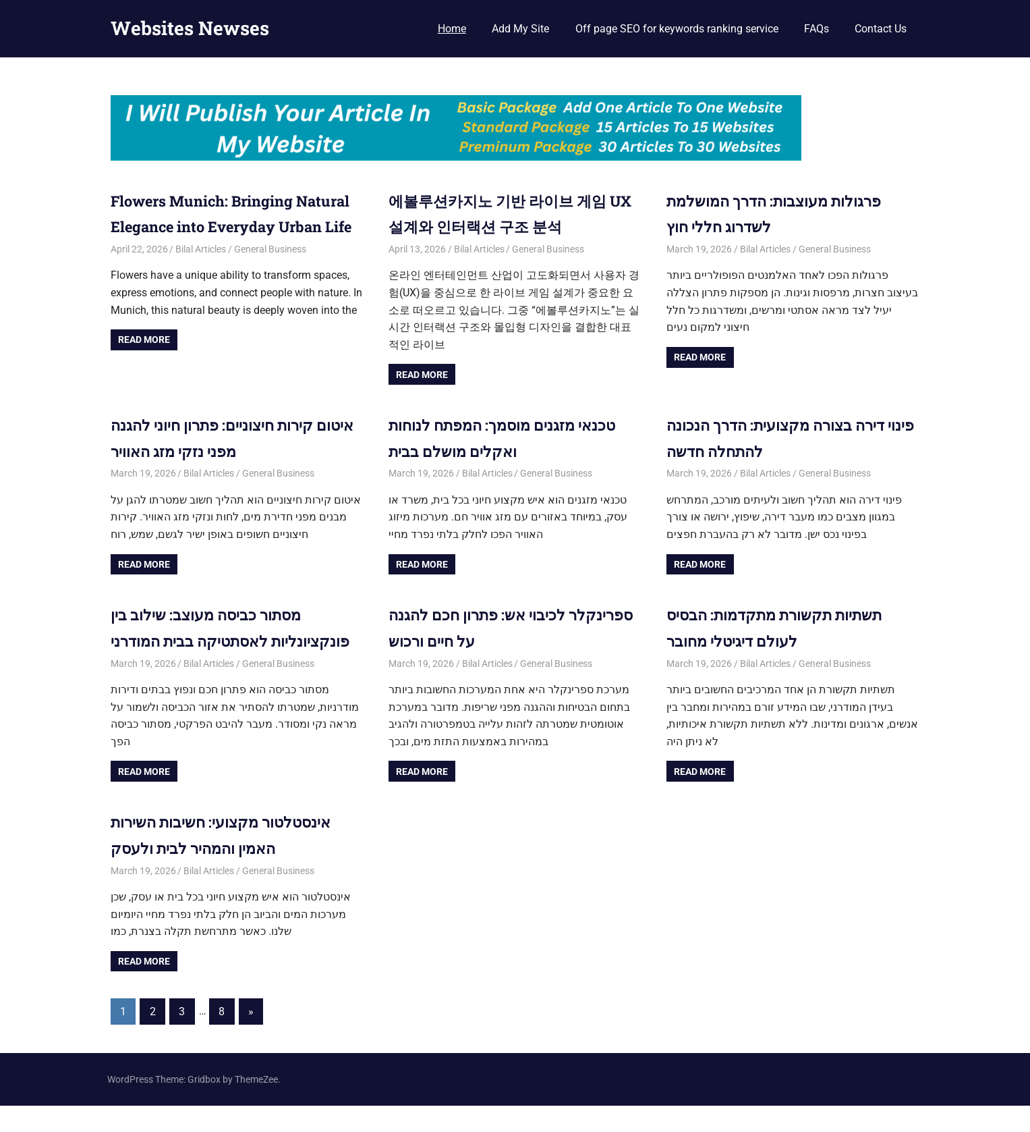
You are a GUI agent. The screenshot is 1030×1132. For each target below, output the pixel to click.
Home (452, 28)
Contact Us (881, 28)
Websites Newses (190, 28)
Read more (144, 365)
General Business (270, 274)
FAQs (816, 28)
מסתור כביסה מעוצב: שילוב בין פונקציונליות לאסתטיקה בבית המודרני (215, 640)
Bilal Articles (200, 274)
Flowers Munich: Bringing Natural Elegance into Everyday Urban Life (235, 226)
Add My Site (520, 28)
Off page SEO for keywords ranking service (676, 28)
